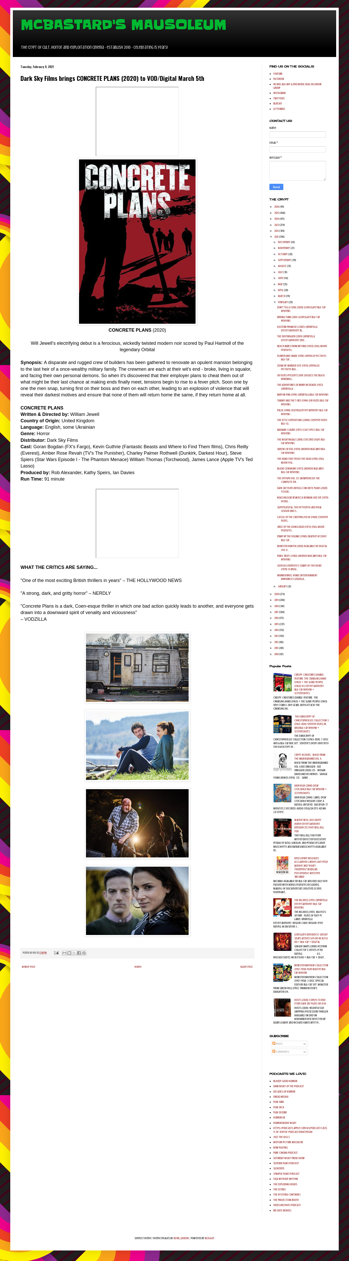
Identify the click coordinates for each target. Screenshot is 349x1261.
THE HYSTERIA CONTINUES (286, 1194)
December (284, 242)
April (281, 290)
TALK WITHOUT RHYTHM (285, 1179)
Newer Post (28, 967)
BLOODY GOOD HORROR (285, 1081)
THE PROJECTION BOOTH (286, 1200)
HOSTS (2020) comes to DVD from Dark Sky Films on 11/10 (310, 1001)
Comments (280, 1052)
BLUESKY (277, 103)
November (284, 248)
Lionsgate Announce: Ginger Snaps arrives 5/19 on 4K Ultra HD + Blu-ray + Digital (311, 938)
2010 (276, 654)
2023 (276, 225)
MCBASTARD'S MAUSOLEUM (123, 25)
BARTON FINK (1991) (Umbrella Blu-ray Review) (302, 394)
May (280, 284)
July (280, 272)
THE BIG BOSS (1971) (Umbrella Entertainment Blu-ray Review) (310, 903)
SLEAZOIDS (278, 1168)
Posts (277, 1044)
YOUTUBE (278, 73)
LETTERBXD (279, 109)
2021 (276, 236)
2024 (276, 219)
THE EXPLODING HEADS (285, 1184)
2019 (276, 600)
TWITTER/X (279, 98)
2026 (276, 206)
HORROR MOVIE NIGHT (284, 1123)
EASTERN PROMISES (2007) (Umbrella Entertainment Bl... (297, 328)
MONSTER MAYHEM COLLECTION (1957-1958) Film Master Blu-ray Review (311, 969)
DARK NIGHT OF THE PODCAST (288, 1086)
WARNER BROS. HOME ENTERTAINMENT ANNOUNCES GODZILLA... (297, 577)
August (282, 266)
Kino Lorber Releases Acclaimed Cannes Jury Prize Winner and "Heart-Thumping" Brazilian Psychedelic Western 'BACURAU (311, 867)
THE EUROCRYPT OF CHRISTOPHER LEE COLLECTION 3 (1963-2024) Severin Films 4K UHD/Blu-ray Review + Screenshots (311, 724)
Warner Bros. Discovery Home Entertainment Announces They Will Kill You (309, 825)
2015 (276, 624)
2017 (276, 612)
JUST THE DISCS (281, 1137)
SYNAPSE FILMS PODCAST (286, 1174)
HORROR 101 (279, 1117)
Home (137, 967)
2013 (276, 636)
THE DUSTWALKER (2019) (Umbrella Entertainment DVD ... (296, 338)
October (283, 254)
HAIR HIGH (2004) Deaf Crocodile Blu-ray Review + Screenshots (310, 789)
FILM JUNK (278, 1102)
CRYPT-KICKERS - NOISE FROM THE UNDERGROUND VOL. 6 (309, 756)
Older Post (246, 967)
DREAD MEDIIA (280, 1096)
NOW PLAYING (280, 1147)
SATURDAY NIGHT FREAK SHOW (289, 1158)
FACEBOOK (278, 79)
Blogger (209, 1238)
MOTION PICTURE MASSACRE (288, 1142)
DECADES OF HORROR (284, 1091)
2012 (276, 642)
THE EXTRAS (279, 1189)
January (282, 586)
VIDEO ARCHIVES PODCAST (287, 1205)
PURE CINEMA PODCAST (285, 1152)
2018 (276, 606)
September (285, 260)
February (283, 302)
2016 (276, 618)
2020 (276, 594)
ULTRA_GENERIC (181, 1238)
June (281, 278)
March (282, 296)
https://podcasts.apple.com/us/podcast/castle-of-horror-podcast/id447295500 (300, 1129)
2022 (276, 231)
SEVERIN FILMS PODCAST (286, 1163)
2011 (276, 648)
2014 (276, 630)
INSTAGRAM (279, 93)
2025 (276, 213)
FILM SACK (278, 1107)
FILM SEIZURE (280, 1112)
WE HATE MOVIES (282, 1210)
